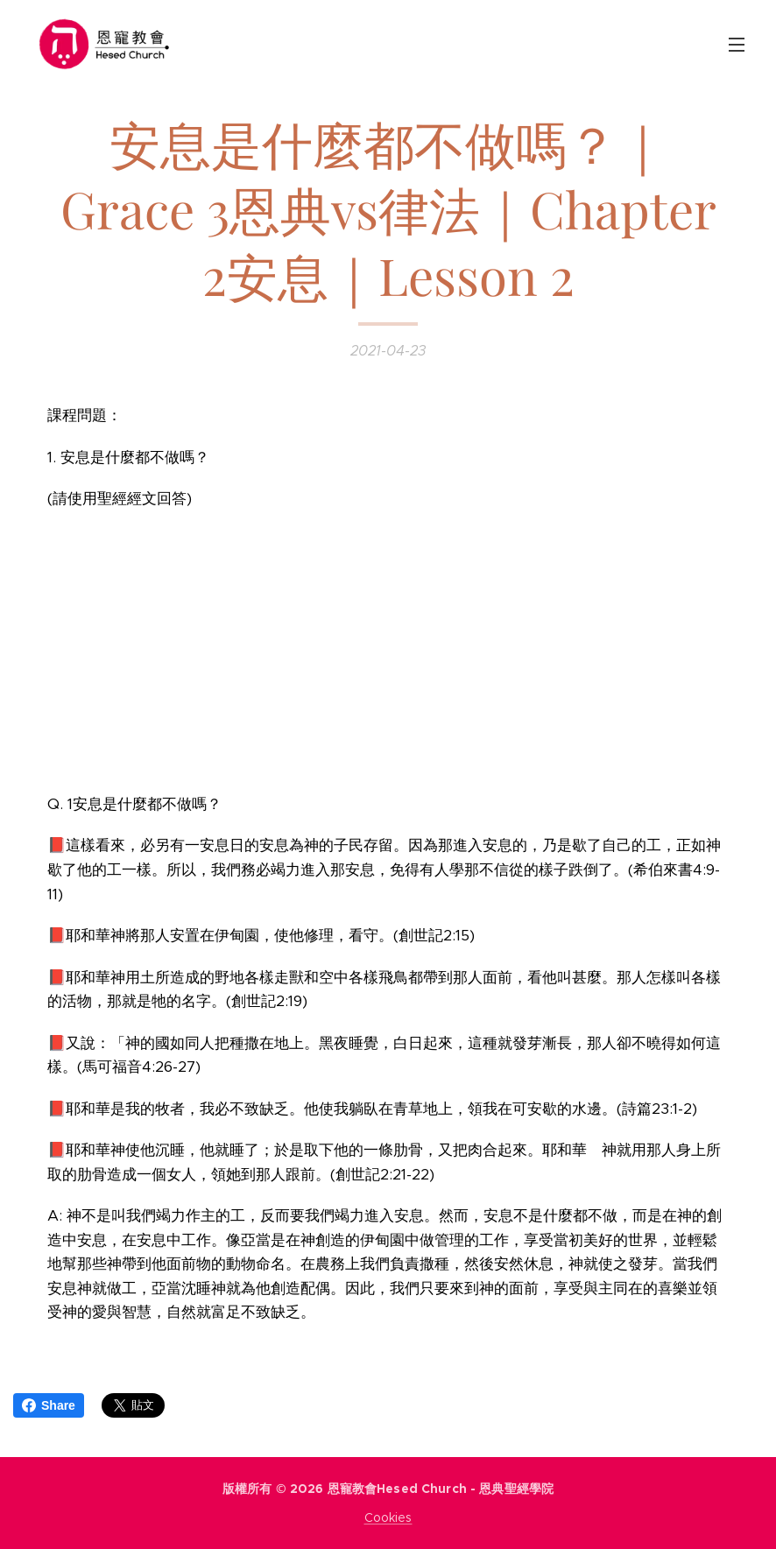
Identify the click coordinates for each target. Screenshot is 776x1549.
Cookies (388, 1517)
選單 (736, 45)
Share (48, 1405)
